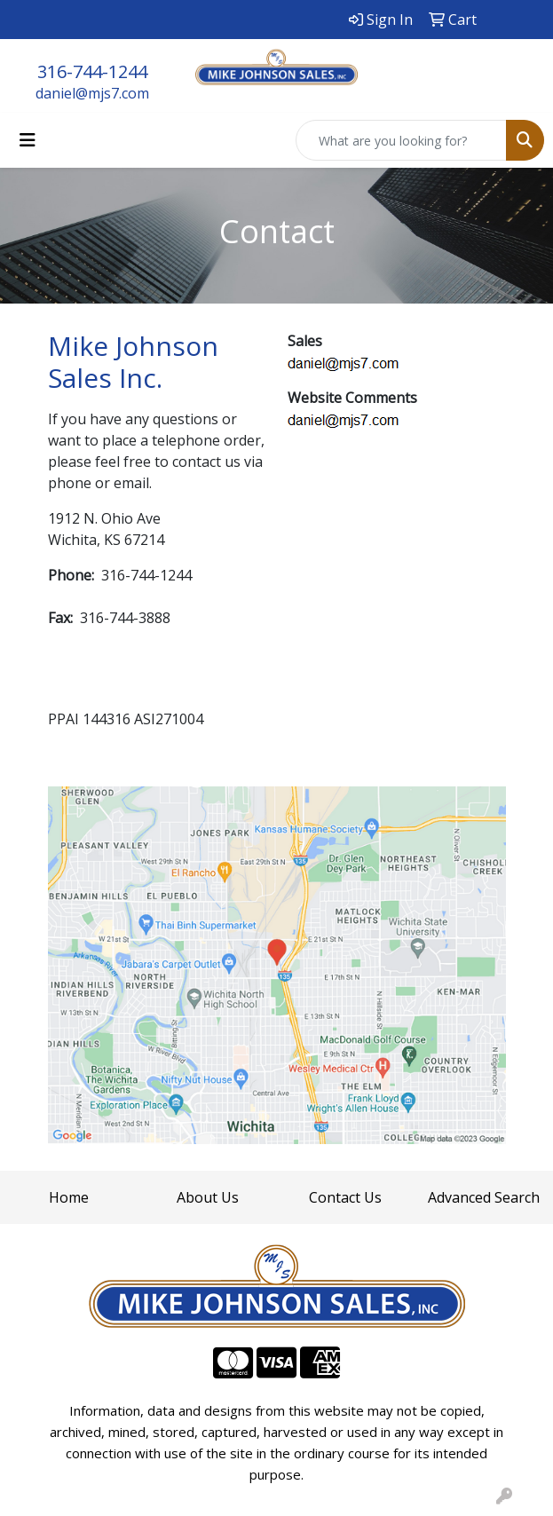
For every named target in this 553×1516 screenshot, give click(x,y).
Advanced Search (484, 1197)
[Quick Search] (401, 140)
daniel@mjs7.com (92, 93)
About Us (208, 1197)
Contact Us (345, 1197)
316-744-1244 (92, 71)
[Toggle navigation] (27, 140)
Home (69, 1197)
